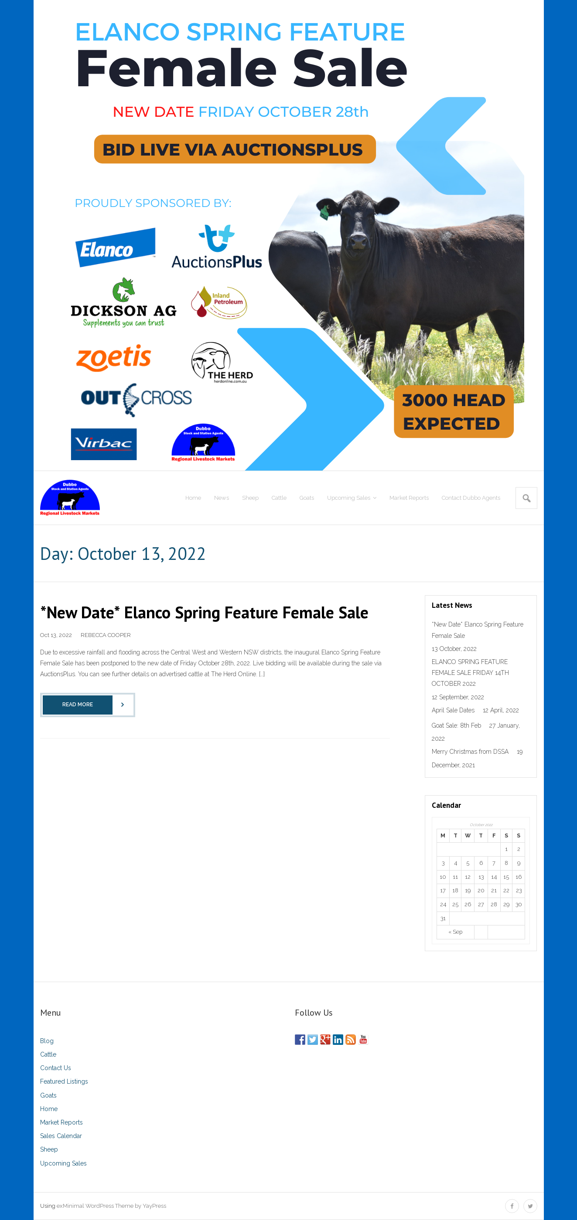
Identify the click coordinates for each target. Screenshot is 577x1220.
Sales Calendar (61, 1135)
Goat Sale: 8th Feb (456, 725)
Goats (48, 1095)
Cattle (48, 1054)
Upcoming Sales (63, 1163)
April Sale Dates (453, 710)
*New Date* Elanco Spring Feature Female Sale (204, 612)
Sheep (49, 1149)
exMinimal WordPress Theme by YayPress (111, 1206)
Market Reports (61, 1122)
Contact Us (55, 1067)
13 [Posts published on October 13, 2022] (481, 877)
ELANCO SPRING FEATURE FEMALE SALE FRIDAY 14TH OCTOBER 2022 (470, 672)
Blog (47, 1040)
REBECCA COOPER (106, 635)
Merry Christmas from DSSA (470, 751)
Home (49, 1108)
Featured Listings (64, 1081)
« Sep (455, 932)
